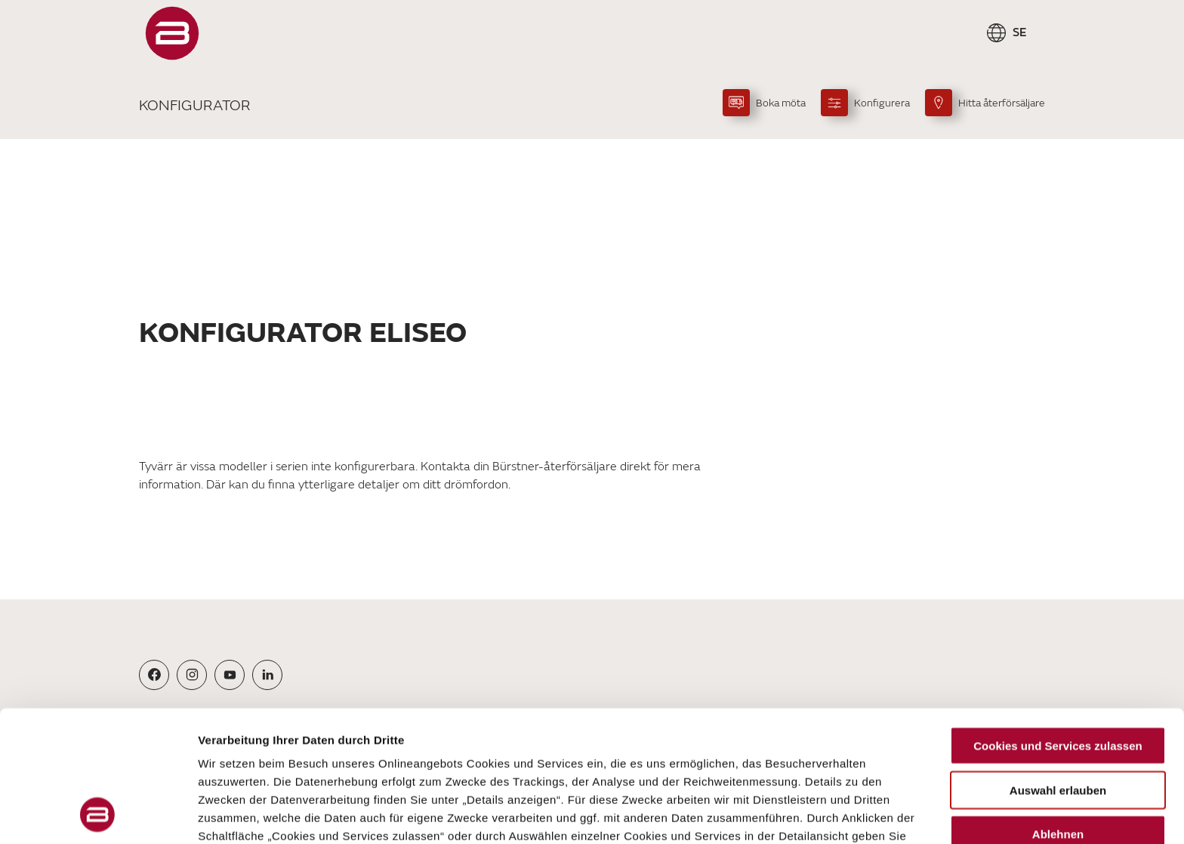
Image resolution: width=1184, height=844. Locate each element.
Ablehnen (1058, 711)
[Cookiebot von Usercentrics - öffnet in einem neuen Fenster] (98, 814)
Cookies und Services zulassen (1057, 623)
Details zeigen (803, 814)
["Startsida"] (172, 33)
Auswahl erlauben (1058, 667)
